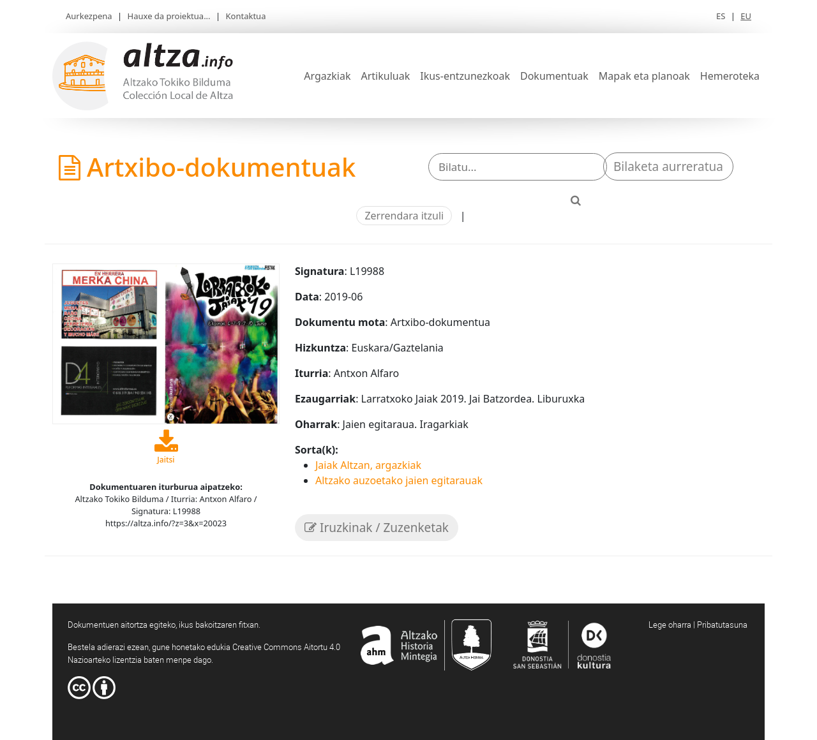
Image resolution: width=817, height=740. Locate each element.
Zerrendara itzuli (404, 216)
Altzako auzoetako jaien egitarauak (399, 480)
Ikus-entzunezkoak (465, 76)
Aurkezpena (89, 16)
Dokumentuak (554, 76)
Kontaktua (246, 16)
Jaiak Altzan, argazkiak (368, 465)
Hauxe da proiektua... (169, 16)
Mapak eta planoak (644, 76)
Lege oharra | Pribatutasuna (697, 624)
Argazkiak (327, 76)
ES (720, 16)
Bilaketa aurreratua (668, 166)
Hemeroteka (730, 76)
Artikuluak (385, 76)
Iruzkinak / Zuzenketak (376, 527)
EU (745, 16)
